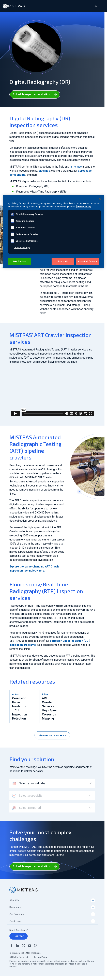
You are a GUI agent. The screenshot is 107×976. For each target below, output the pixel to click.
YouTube (30, 946)
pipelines (44, 170)
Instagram (36, 946)
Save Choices (19, 261)
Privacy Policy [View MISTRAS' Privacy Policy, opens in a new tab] (84, 206)
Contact (18, 936)
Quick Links (15, 921)
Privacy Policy (40, 957)
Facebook (11, 946)
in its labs (76, 166)
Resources (15, 907)
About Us (14, 900)
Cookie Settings (22, 247)
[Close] (100, 199)
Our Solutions (16, 914)
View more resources (52, 735)
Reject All (63, 261)
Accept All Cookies (87, 261)
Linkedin (18, 946)
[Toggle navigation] (103, 6)
